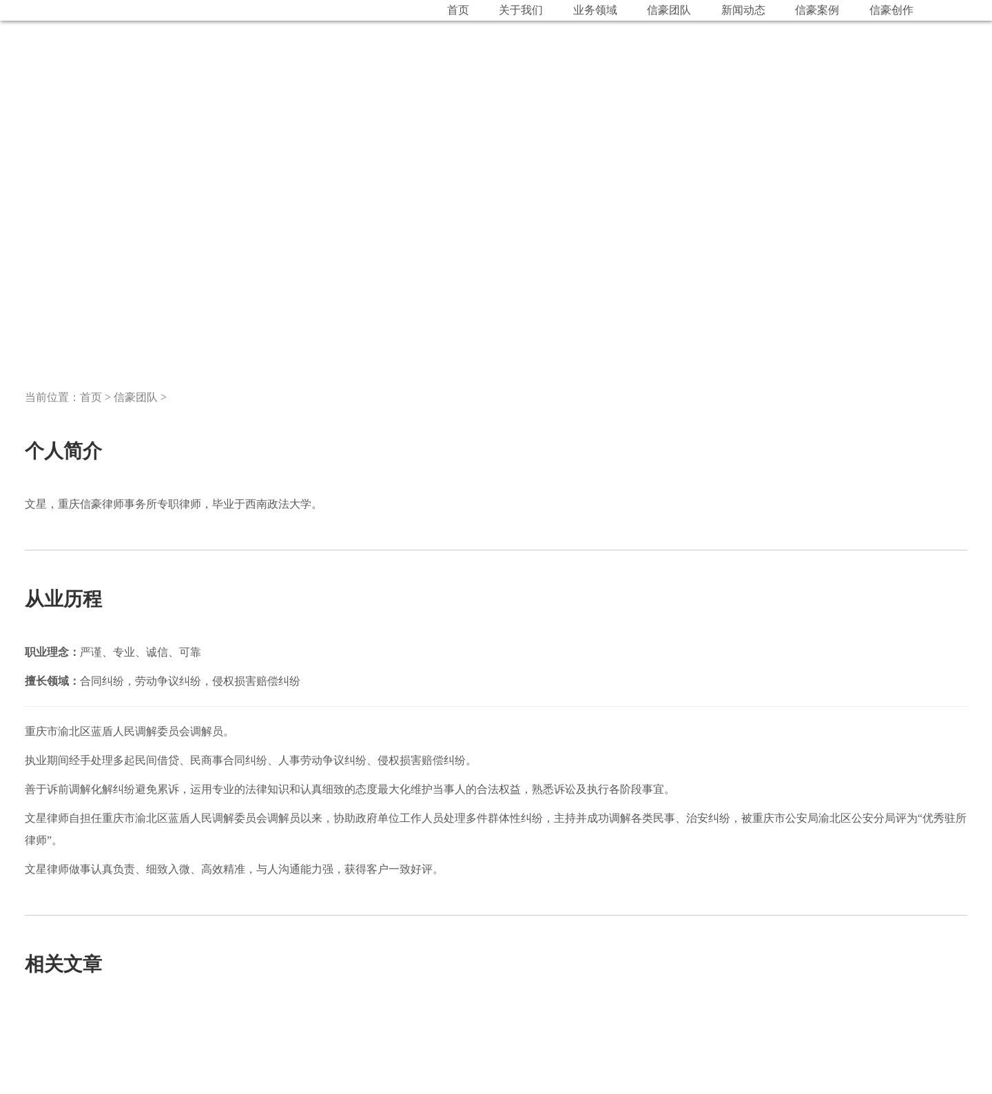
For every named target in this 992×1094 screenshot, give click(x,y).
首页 (91, 397)
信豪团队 (136, 397)
